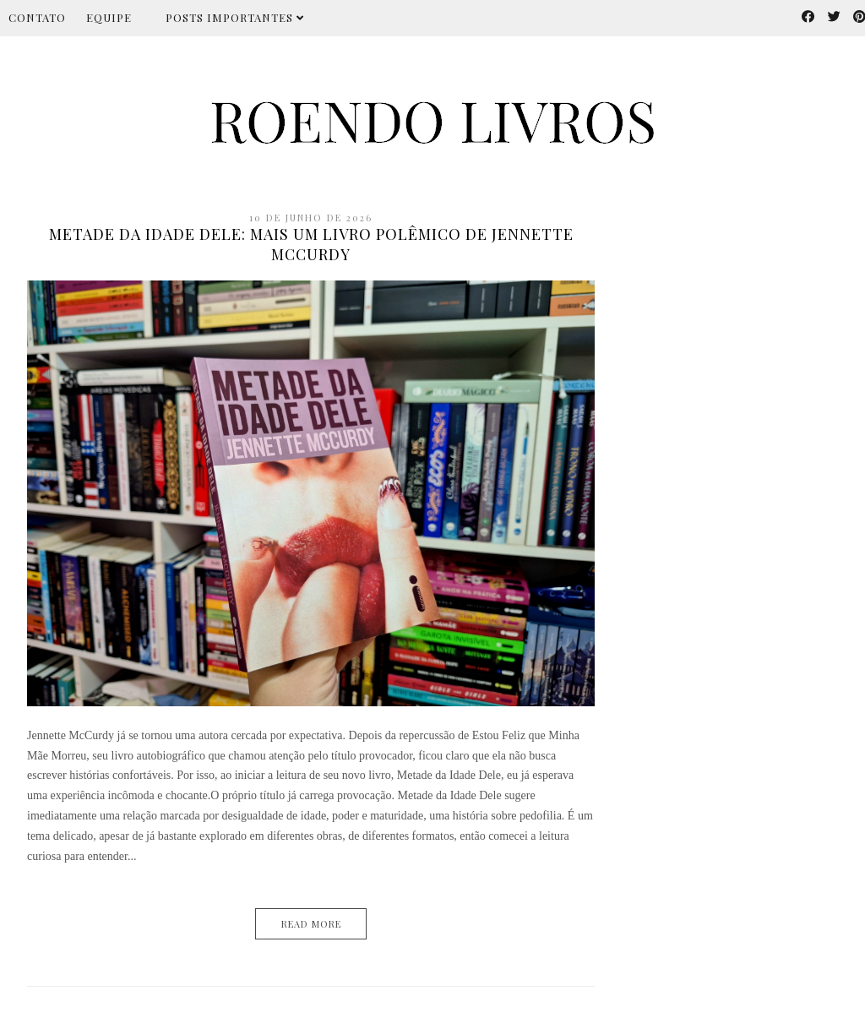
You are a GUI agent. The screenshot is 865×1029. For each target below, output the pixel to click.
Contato (37, 17)
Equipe (109, 17)
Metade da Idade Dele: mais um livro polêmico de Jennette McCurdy (311, 244)
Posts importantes (235, 17)
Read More (311, 923)
